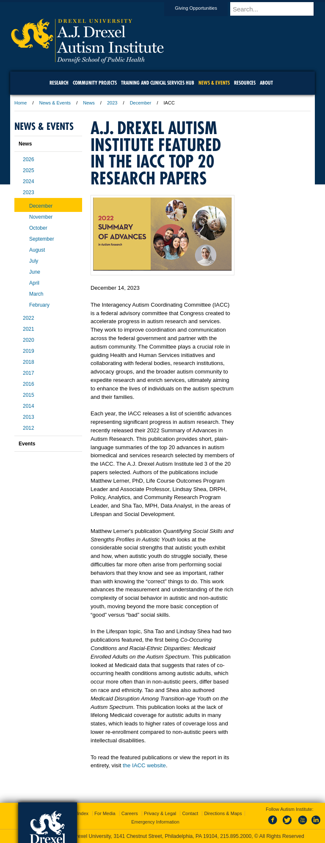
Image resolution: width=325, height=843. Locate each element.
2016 (28, 384)
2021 (28, 329)
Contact (190, 813)
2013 (28, 417)
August (37, 250)
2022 (28, 318)
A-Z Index (78, 813)
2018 (28, 362)
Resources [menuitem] (245, 83)
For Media (105, 813)
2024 (28, 181)
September (41, 239)
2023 (112, 102)
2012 (28, 428)
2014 (28, 406)
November (40, 217)
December (140, 102)
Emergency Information (155, 821)
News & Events (55, 102)
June (34, 272)
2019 (28, 351)
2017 (28, 373)
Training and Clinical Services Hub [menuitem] (157, 83)
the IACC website (144, 765)
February (39, 305)
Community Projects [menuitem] (95, 83)
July (33, 261)
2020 (28, 340)
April (34, 283)
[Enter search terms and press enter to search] (276, 9)
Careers (129, 813)
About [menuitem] (266, 83)
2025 (28, 170)
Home (20, 102)
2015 (28, 395)
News (89, 102)
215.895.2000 (235, 836)
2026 (28, 159)
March (36, 294)
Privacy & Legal (160, 813)
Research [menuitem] (59, 83)
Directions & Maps (223, 813)
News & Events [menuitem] (214, 83)
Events (27, 444)
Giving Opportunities (204, 8)
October (38, 228)
